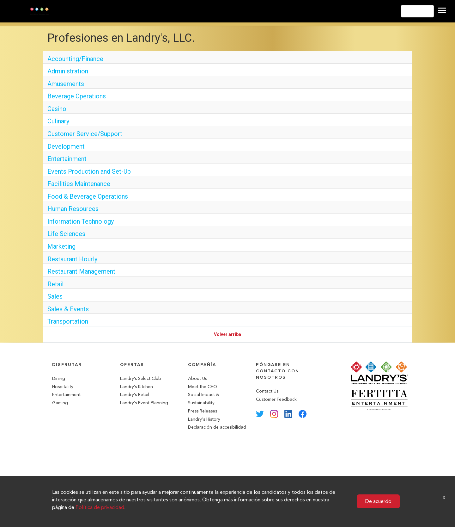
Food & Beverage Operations (87, 196)
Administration (67, 71)
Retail (55, 284)
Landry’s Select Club (140, 378)
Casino (56, 109)
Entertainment (67, 159)
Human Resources (73, 209)
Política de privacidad (100, 507)
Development (66, 146)
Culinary (58, 121)
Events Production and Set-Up (89, 171)
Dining (58, 378)
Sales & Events (68, 309)
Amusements (65, 84)
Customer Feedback (276, 399)
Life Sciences (66, 234)
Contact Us (267, 391)
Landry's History (204, 419)
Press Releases (202, 411)
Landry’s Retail (134, 394)
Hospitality (62, 386)
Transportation (67, 321)
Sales (55, 296)
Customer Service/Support (84, 134)
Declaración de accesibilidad (217, 427)
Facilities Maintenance (78, 184)
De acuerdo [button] (378, 501)
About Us (197, 378)
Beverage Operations (76, 96)
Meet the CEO (202, 386)
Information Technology (80, 221)
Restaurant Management (81, 271)
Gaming (60, 403)
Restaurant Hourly (72, 259)
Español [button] (417, 11)
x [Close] (444, 497)
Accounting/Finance (75, 59)
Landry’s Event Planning (144, 403)
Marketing (61, 246)
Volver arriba (227, 334)
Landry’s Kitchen (136, 386)
